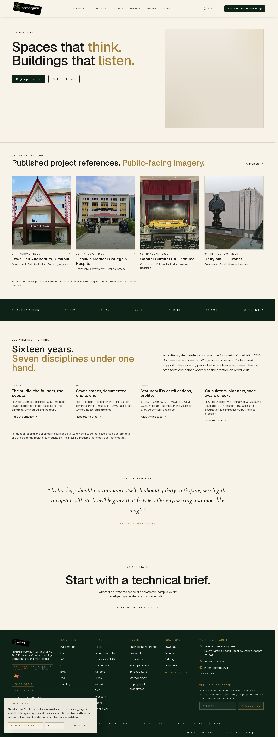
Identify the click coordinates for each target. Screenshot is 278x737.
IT (139, 310)
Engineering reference (143, 647)
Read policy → (83, 725)
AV (105, 310)
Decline (54, 725)
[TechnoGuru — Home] (27, 9)
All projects (255, 163)
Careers (100, 672)
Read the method (88, 416)
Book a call (101, 709)
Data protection (225, 732)
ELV (70, 310)
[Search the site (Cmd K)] (208, 8)
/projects (124, 433)
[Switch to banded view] (219, 8)
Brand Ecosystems (107, 653)
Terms (239, 732)
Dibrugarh (171, 665)
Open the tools (216, 420)
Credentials (102, 665)
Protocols (136, 653)
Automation (26, 310)
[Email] (217, 706)
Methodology (138, 678)
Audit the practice (153, 416)
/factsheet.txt (117, 437)
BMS (175, 310)
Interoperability (139, 665)
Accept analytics (25, 725)
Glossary (100, 696)
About (166, 8)
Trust (201, 732)
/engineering (80, 433)
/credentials (54, 437)
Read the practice (24, 416)
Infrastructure (138, 672)
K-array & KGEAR (105, 659)
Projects (135, 8)
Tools (98, 647)
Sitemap (249, 732)
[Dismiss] (93, 702)
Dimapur (170, 653)
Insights (151, 8)
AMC (212, 310)
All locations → (176, 672)
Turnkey (253, 310)
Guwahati (171, 647)
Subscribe (251, 705)
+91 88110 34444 (214, 661)
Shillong (169, 659)
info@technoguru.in (216, 668)
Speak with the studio (137, 607)
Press (98, 678)
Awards (99, 684)
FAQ (97, 690)
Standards (136, 659)
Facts (98, 703)
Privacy (210, 732)
